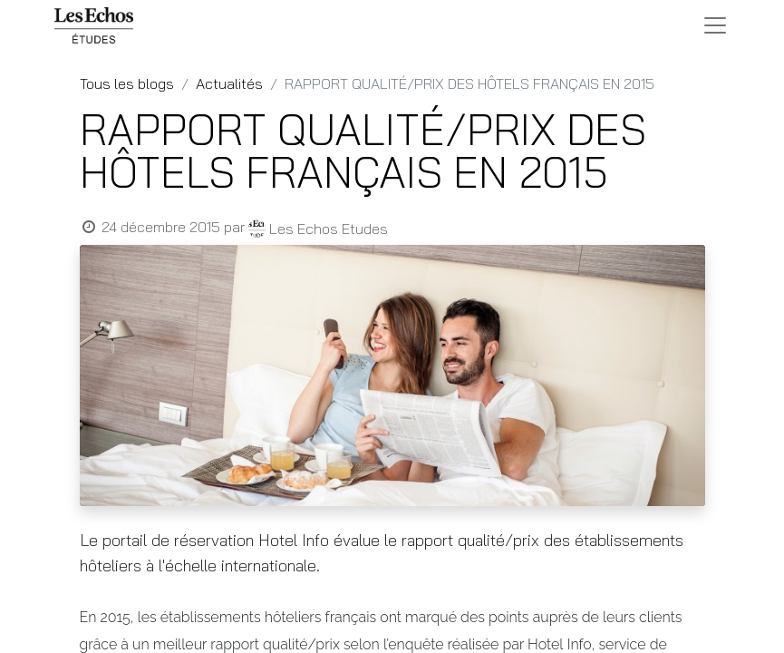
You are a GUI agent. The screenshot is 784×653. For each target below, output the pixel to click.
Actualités (229, 83)
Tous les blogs (127, 83)
